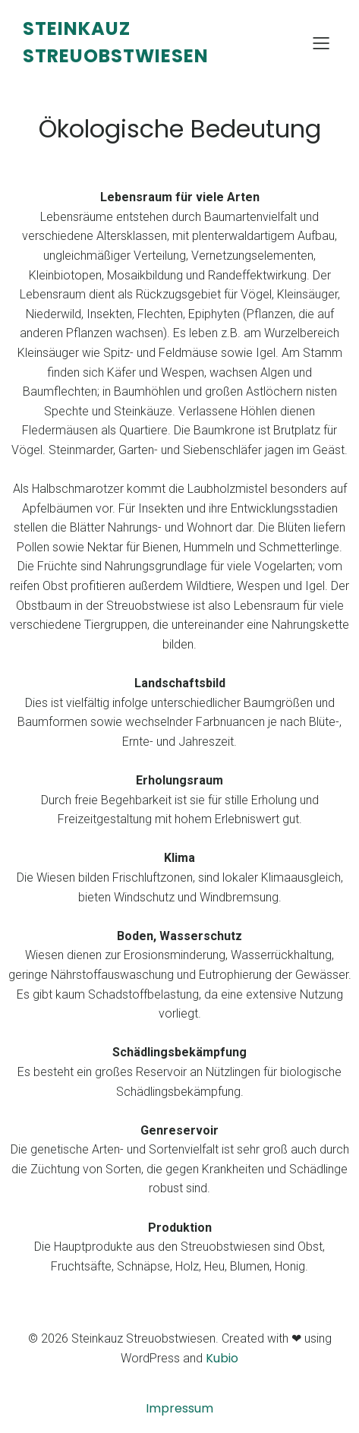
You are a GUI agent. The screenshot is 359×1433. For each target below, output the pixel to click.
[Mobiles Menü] (321, 42)
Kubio (222, 1358)
